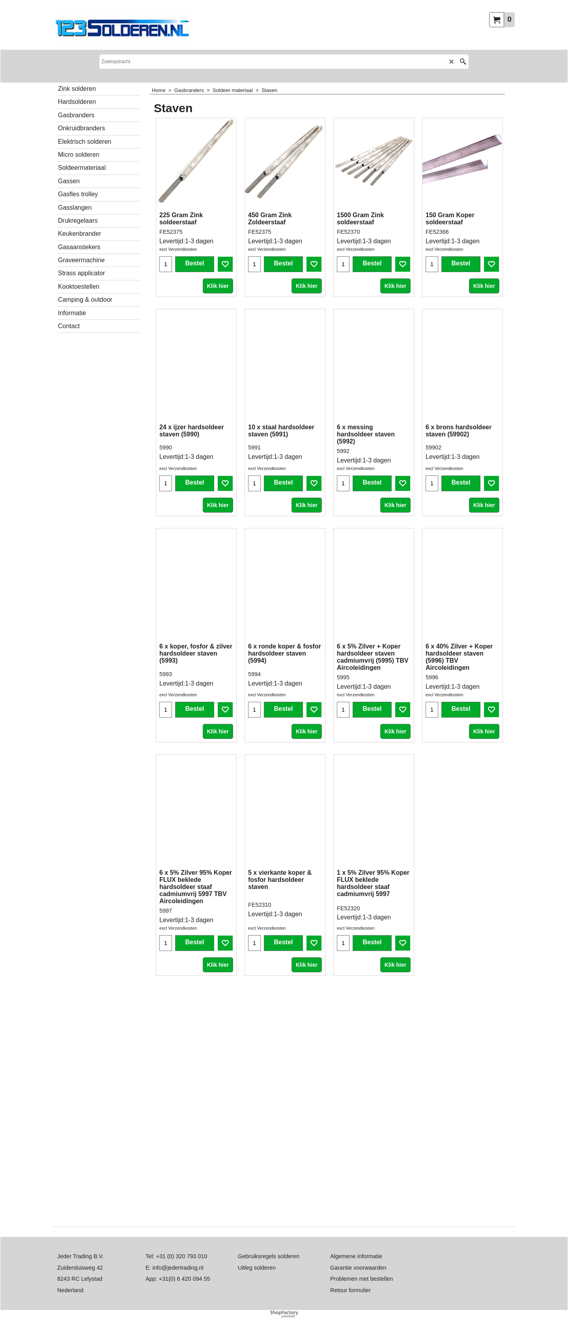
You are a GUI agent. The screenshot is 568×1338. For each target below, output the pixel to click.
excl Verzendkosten (178, 270)
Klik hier (218, 307)
